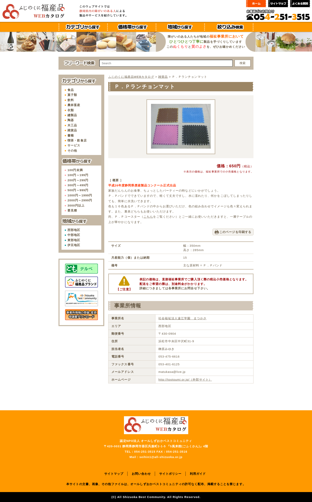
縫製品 (72, 115)
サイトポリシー (170, 473)
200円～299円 (77, 180)
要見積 (72, 210)
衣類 (70, 110)
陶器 (70, 120)
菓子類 (72, 95)
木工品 (72, 125)
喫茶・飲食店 (77, 140)
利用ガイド (198, 473)
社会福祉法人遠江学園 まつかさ (182, 318)
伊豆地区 (73, 245)
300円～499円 (77, 185)
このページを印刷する (235, 232)
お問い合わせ (141, 473)
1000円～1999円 (79, 195)
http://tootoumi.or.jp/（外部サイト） (185, 379)
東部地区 (73, 240)
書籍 (70, 135)
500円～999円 (77, 190)
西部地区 (73, 230)
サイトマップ (114, 473)
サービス (73, 145)
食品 (70, 90)
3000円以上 (76, 205)
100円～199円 (77, 175)
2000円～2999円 (79, 200)
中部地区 (73, 235)
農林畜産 (73, 105)
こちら (148, 216)
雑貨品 (72, 130)
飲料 (70, 100)
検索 (243, 63)
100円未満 (75, 170)
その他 (72, 150)
